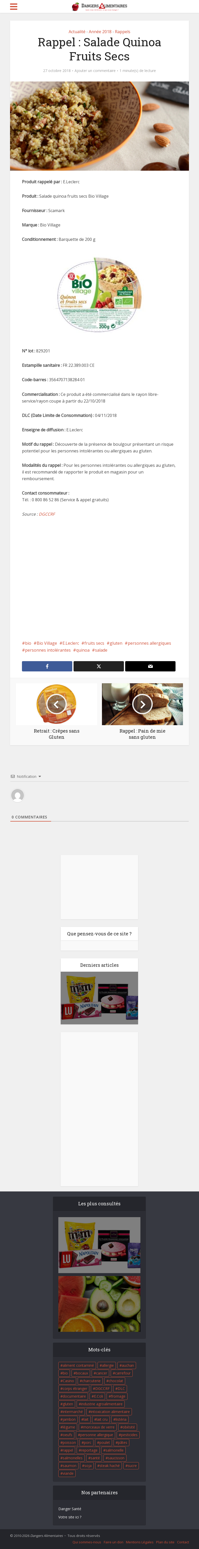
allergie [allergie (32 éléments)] (108, 1365)
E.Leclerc (70, 643)
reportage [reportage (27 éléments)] (89, 1450)
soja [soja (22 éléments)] (88, 1465)
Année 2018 (100, 31)
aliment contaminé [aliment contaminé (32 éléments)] (78, 1365)
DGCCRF (47, 514)
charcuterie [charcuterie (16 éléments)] (91, 1380)
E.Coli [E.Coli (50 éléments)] (98, 1396)
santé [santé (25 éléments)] (95, 1457)
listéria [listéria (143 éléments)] (121, 1419)
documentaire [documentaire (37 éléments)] (74, 1396)
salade (101, 650)
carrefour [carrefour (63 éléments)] (123, 1373)
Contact (183, 1542)
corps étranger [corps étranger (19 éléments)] (75, 1388)
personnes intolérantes (48, 650)
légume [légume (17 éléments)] (69, 1427)
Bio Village (47, 643)
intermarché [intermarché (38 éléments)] (73, 1411)
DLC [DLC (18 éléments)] (121, 1388)
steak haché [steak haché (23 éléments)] (110, 1465)
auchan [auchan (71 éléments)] (128, 1365)
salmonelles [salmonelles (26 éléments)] (73, 1457)
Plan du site (165, 1542)
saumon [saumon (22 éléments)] (69, 1465)
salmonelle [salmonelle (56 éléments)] (115, 1450)
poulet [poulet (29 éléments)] (104, 1442)
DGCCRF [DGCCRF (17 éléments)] (102, 1388)
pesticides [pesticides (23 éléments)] (129, 1434)
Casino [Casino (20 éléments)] (68, 1380)
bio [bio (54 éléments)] (65, 1373)
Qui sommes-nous (87, 1542)
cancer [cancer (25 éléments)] (101, 1373)
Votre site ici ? (69, 1517)
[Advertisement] (99, 578)
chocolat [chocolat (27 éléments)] (116, 1380)
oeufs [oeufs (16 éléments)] (67, 1434)
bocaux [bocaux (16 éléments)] (82, 1373)
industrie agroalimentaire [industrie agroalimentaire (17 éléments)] (102, 1403)
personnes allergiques (149, 643)
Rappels (122, 31)
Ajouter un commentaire (95, 70)
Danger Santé (69, 1508)
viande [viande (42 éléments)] (68, 1473)
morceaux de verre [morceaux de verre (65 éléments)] (99, 1427)
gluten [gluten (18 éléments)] (68, 1403)
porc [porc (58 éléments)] (87, 1442)
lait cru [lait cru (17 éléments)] (102, 1419)
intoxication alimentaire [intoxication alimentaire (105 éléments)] (110, 1411)
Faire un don (113, 1542)
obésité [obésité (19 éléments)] (129, 1427)
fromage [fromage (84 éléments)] (118, 1396)
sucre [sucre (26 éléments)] (132, 1465)
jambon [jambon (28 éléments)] (69, 1419)
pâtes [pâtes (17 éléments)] (122, 1442)
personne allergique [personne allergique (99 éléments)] (96, 1434)
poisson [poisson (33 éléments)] (69, 1442)
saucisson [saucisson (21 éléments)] (116, 1457)
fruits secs (94, 643)
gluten (116, 643)
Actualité (77, 31)
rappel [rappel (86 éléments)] (68, 1450)
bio (28, 643)
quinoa (83, 650)
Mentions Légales (140, 1542)
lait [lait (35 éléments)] (86, 1419)
